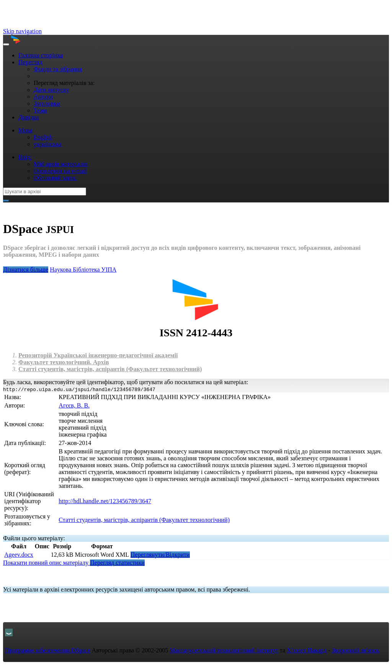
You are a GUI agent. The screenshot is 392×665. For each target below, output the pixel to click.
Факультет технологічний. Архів (63, 362)
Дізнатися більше (25, 269)
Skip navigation (22, 31)
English (43, 137)
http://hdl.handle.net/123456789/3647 (105, 501)
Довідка (28, 117)
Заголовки (47, 103)
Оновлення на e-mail (60, 171)
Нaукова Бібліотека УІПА (83, 269)
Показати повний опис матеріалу (46, 562)
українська (48, 144)
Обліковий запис (55, 177)
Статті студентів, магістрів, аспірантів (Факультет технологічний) (110, 369)
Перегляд (30, 62)
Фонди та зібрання (58, 69)
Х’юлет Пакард (307, 650)
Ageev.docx (18, 554)
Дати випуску (51, 89)
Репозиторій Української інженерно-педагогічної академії (98, 355)
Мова (25, 130)
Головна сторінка (40, 55)
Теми (40, 110)
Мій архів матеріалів (61, 164)
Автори (43, 96)
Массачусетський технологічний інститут (224, 650)
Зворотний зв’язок (355, 650)
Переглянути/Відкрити (160, 554)
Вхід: (25, 157)
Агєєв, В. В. (74, 405)
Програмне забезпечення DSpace (47, 650)
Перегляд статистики (117, 562)
